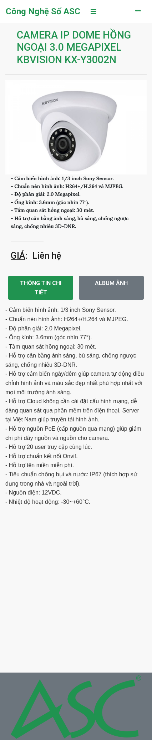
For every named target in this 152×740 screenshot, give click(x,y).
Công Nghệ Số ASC (43, 11)
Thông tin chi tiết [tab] (40, 288)
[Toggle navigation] (93, 11)
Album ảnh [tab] (111, 283)
